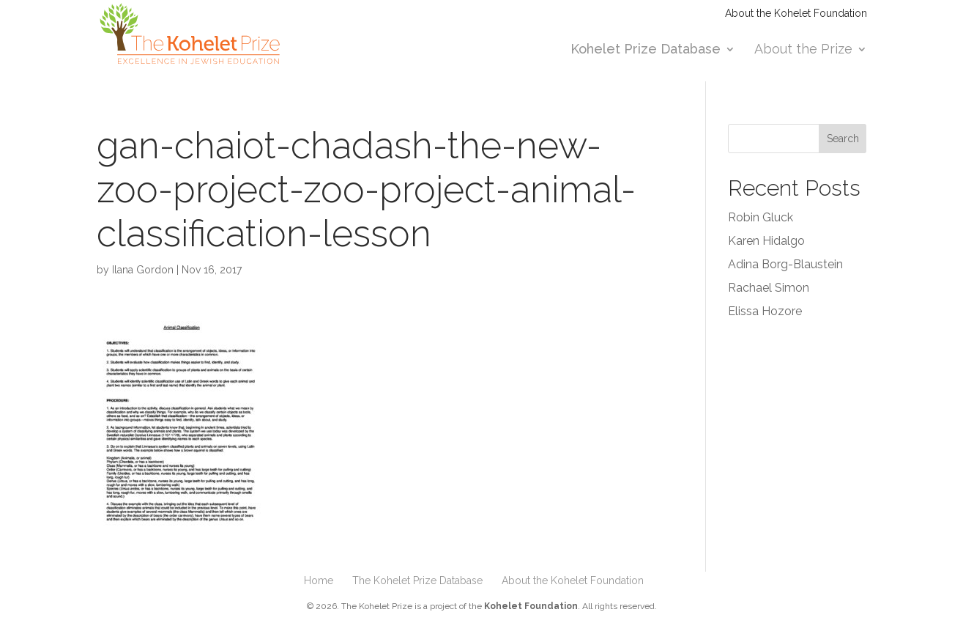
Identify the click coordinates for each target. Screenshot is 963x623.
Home (318, 580)
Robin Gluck (760, 217)
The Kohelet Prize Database (417, 580)
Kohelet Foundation (531, 606)
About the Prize (803, 50)
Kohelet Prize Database (645, 50)
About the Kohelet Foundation (796, 13)
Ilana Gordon (143, 270)
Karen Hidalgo (766, 241)
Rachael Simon (768, 288)
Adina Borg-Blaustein (785, 264)
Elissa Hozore (765, 311)
